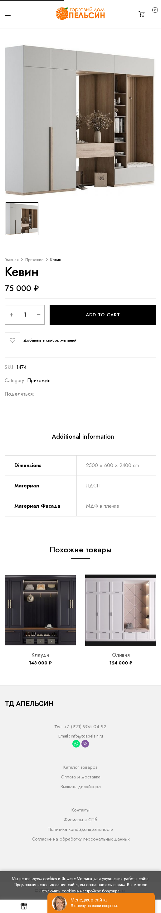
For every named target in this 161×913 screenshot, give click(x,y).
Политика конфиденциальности (80, 829)
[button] (147, 13)
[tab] (83, 437)
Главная (12, 260)
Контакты (80, 810)
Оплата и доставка (80, 776)
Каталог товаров (80, 767)
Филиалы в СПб (80, 819)
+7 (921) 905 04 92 (84, 726)
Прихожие (34, 260)
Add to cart (103, 314)
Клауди (40, 655)
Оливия (121, 655)
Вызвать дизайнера (81, 786)
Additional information (83, 436)
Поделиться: (19, 394)
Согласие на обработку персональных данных (80, 839)
